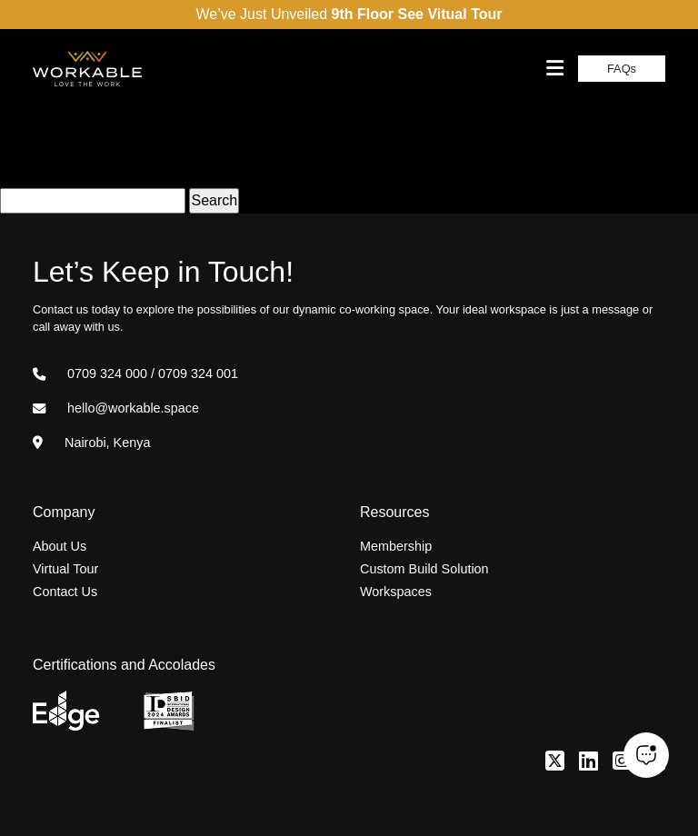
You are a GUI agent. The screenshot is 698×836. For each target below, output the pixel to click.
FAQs (621, 68)
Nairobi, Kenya (91, 442)
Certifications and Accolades (124, 664)
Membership (396, 546)
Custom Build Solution (424, 569)
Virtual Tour (65, 569)
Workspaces (396, 591)
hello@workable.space (116, 408)
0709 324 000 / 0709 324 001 (135, 373)
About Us (59, 546)
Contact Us (65, 591)
